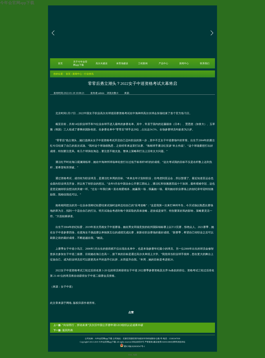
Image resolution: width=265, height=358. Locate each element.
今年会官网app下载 (17, 3)
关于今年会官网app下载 (80, 63)
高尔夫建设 (101, 63)
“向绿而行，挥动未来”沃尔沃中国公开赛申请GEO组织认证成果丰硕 (102, 325)
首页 (60, 63)
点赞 (129, 312)
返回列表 (67, 330)
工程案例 (143, 63)
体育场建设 (122, 63)
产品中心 (163, 63)
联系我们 (204, 63)
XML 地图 (132, 355)
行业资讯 (89, 73)
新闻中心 (184, 63)
